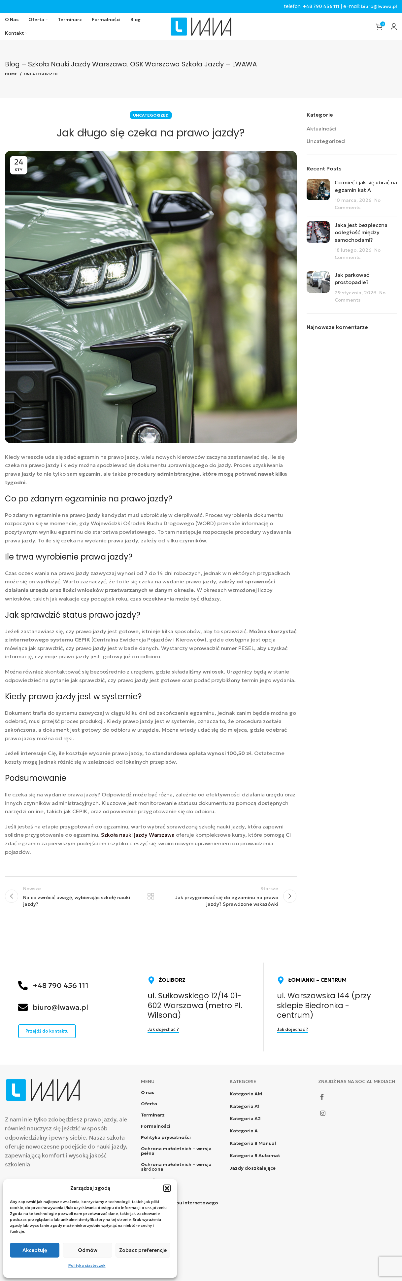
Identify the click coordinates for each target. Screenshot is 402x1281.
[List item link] (269, 1094)
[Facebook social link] (322, 1097)
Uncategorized (40, 74)
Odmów (87, 1250)
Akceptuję (34, 1250)
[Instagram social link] (322, 1113)
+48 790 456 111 (321, 6)
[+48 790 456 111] (23, 986)
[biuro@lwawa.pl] (23, 1007)
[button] (167, 1188)
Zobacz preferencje (143, 1250)
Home (11, 74)
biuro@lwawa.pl (379, 6)
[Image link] (43, 1089)
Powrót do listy (151, 896)
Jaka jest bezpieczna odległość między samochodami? (361, 232)
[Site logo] (201, 25)
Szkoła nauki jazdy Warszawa (137, 835)
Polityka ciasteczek (87, 1265)
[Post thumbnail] (318, 195)
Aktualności (321, 128)
